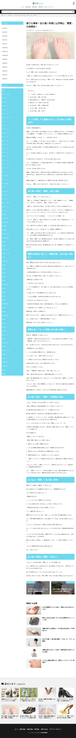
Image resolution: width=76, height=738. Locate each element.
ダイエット (6, 160)
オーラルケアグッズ (8, 117)
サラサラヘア (6, 133)
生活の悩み (6, 284)
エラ (4, 109)
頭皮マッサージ (7, 350)
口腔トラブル (6, 234)
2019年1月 (4, 43)
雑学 (4, 338)
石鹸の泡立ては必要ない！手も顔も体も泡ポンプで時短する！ (58, 629)
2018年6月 (4, 71)
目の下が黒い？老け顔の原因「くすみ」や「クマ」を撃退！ (58, 640)
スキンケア (6, 148)
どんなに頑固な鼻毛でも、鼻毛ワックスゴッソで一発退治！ (58, 661)
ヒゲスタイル (6, 179)
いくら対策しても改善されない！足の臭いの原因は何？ (42, 94)
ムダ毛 (5, 210)
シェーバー (6, 136)
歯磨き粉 (5, 261)
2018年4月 (4, 78)
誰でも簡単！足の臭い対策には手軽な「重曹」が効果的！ (26, 15)
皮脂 (4, 296)
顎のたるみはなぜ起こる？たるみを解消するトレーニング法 (58, 619)
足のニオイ (51, 30)
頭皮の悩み (34, 6)
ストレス (5, 156)
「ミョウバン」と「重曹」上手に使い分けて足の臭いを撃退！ (65, 716)
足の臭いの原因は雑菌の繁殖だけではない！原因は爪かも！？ (47, 716)
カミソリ (5, 125)
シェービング (6, 140)
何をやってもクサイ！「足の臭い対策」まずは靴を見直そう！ (65, 699)
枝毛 (4, 245)
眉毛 (4, 300)
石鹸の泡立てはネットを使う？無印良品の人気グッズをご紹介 (58, 651)
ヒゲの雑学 (6, 175)
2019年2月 (4, 39)
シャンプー (6, 144)
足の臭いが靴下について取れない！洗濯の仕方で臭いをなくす (28, 699)
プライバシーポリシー (55, 729)
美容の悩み (6, 315)
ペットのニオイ (7, 202)
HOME (4, 15)
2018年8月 (4, 63)
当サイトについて (49, 6)
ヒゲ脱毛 (5, 183)
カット (5, 121)
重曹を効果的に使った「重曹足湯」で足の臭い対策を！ (42, 100)
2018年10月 (5, 55)
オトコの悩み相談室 (42, 732)
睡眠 (4, 307)
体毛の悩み (6, 218)
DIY (4, 90)
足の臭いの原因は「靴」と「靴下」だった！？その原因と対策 (28, 716)
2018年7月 (4, 67)
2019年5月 (4, 28)
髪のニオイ (6, 358)
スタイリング (6, 152)
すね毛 (5, 98)
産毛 (4, 288)
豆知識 (5, 331)
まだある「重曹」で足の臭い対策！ (37, 108)
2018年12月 (5, 47)
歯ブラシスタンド (7, 253)
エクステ (5, 105)
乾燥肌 (5, 214)
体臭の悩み (10, 15)
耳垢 (4, 319)
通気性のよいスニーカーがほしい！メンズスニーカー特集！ (9, 699)
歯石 (4, 257)
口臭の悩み (6, 237)
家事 (4, 241)
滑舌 (4, 280)
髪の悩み (41, 6)
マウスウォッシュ (7, 206)
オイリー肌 (6, 113)
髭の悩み (5, 366)
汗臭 (4, 268)
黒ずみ (5, 369)
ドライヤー (6, 167)
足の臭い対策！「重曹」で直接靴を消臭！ (39, 105)
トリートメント (7, 164)
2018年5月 (4, 74)
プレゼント (6, 191)
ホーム (22, 6)
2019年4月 (4, 32)
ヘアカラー (6, 195)
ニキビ (5, 171)
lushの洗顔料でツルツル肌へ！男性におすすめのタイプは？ (58, 608)
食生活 (5, 354)
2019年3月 (4, 36)
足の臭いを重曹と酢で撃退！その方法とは (47, 699)
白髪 (4, 292)
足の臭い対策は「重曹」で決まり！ (37, 111)
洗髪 (4, 276)
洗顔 (4, 272)
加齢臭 (5, 226)
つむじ (5, 101)
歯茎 (4, 265)
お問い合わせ (44, 729)
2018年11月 (5, 51)
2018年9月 (4, 59)
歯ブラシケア (6, 249)
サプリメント (6, 129)
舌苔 (4, 323)
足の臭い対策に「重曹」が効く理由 (37, 97)
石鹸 (4, 311)
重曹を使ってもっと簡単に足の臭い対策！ (39, 103)
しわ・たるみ (6, 94)
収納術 (5, 230)
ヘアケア (5, 199)
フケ (4, 187)
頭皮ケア (5, 346)
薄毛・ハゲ (6, 327)
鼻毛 (4, 373)
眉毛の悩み (28, 6)
